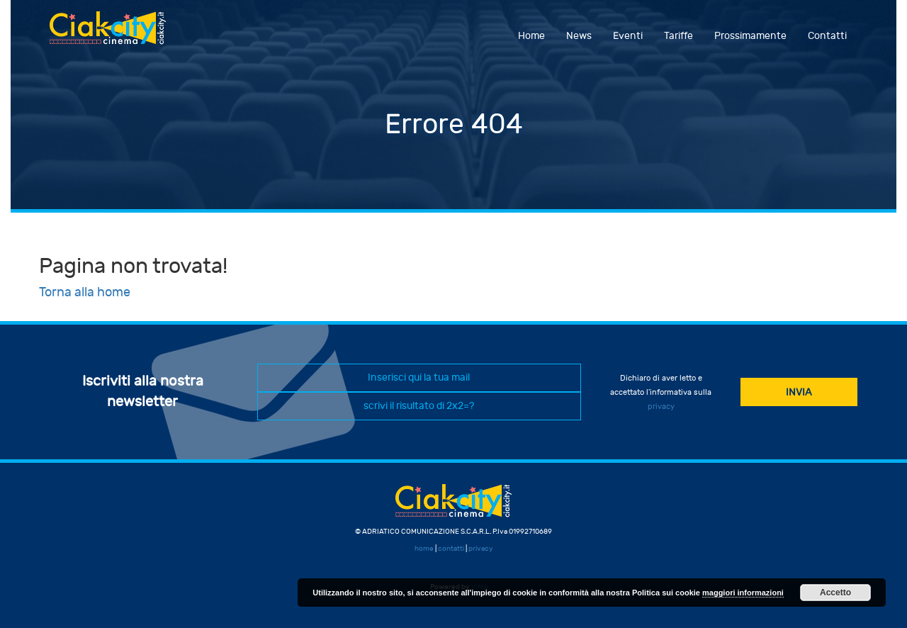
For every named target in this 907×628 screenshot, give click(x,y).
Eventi (628, 36)
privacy (661, 406)
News (579, 36)
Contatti (827, 36)
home (424, 548)
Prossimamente (750, 36)
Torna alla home (84, 292)
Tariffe (678, 36)
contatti (451, 548)
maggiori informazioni (743, 592)
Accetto (835, 593)
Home (531, 36)
